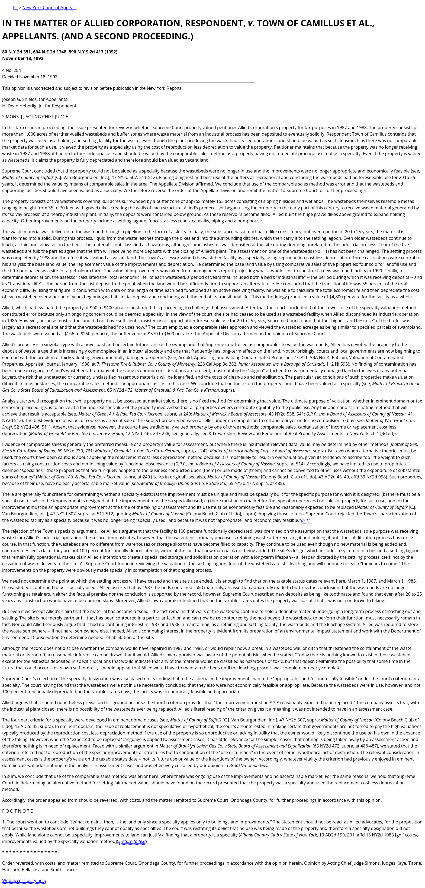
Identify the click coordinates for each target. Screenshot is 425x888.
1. (4, 822)
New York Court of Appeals (49, 8)
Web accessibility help (24, 880)
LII (15, 8)
